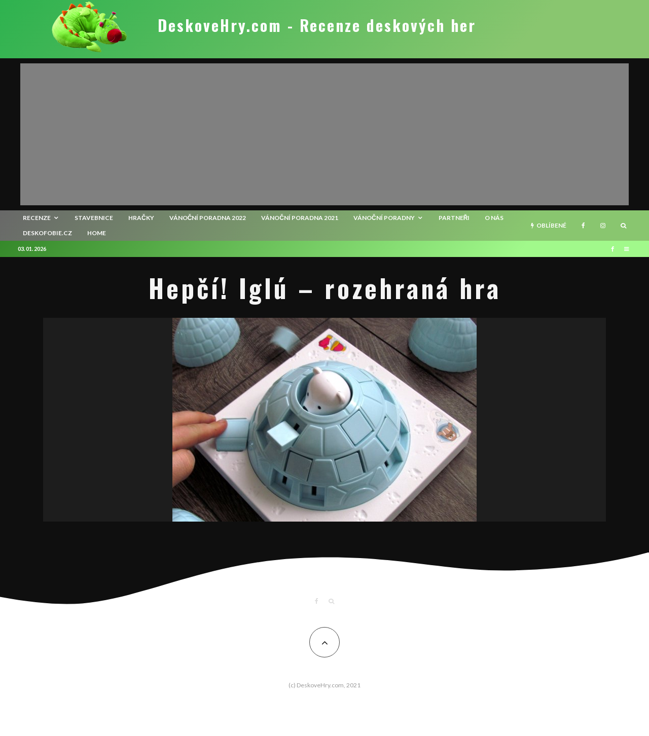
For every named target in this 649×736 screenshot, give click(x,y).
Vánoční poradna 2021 (299, 218)
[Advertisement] (324, 134)
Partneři (454, 218)
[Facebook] (583, 225)
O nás (494, 218)
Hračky (141, 218)
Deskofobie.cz (47, 233)
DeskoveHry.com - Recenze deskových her (317, 25)
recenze (37, 218)
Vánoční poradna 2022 (207, 218)
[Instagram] (603, 225)
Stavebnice (94, 218)
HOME (96, 233)
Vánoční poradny (384, 218)
